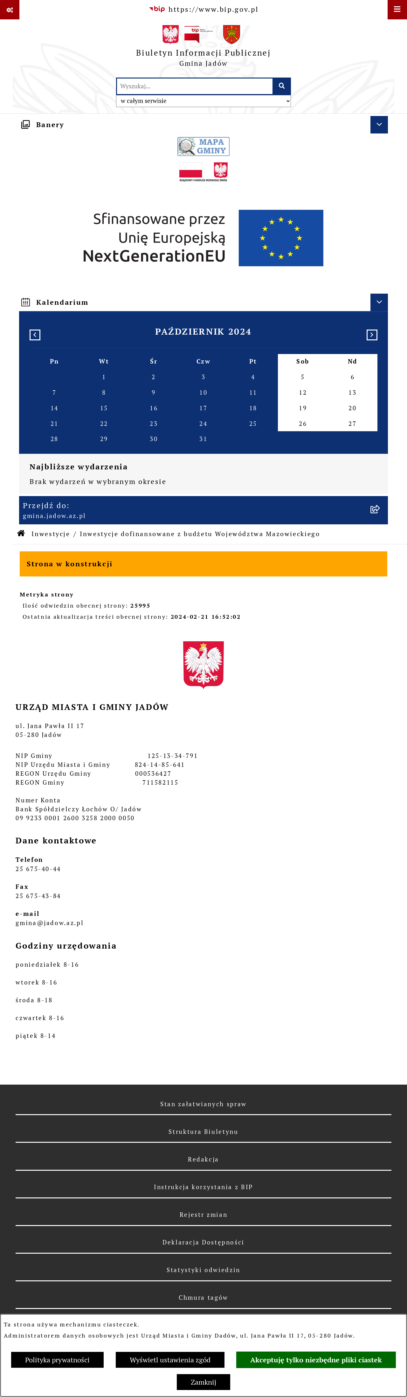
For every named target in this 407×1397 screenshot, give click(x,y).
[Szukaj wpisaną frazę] (282, 86)
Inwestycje (50, 534)
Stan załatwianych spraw (203, 1104)
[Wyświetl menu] (397, 9)
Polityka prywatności (57, 1359)
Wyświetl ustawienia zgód (170, 1359)
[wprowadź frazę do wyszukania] (194, 86)
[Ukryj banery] (379, 124)
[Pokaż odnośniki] (9, 9)
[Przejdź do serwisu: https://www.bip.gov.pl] (203, 9)
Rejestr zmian (203, 1214)
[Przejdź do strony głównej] (203, 48)
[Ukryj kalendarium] (379, 302)
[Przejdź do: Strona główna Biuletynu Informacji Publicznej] (21, 534)
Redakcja (203, 1159)
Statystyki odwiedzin (203, 1270)
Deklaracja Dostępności (203, 1242)
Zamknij (203, 1382)
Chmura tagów (203, 1297)
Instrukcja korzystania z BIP (203, 1187)
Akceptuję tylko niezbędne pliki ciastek (316, 1360)
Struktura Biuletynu (203, 1131)
